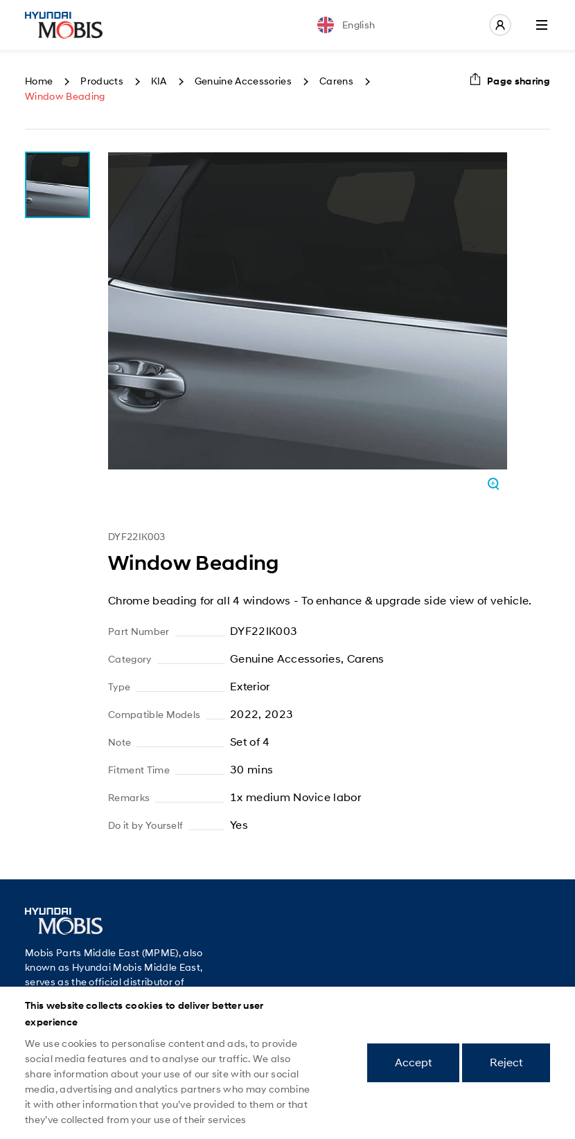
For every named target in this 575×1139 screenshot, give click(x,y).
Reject (506, 1062)
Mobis (64, 25)
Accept (413, 1062)
